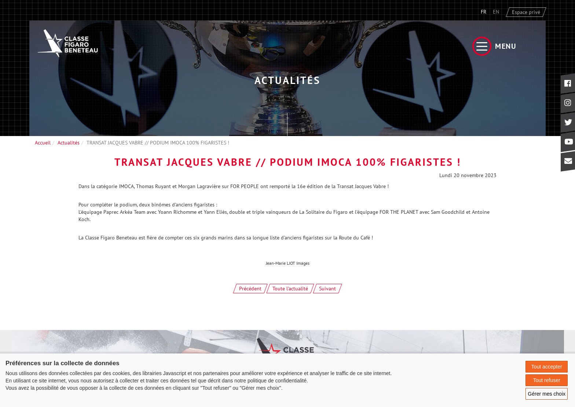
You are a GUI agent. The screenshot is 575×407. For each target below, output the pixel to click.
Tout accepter (546, 367)
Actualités (69, 142)
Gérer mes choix (546, 394)
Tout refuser (546, 380)
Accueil (43, 142)
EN (496, 11)
